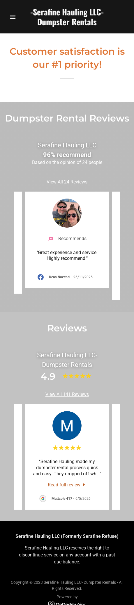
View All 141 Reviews (67, 394)
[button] (16, 17)
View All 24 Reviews (67, 182)
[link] (67, 23)
